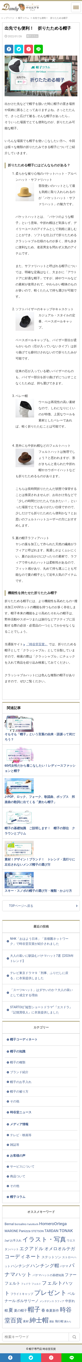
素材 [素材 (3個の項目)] (26, 1321)
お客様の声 (17, 1155)
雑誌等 (14, 1144)
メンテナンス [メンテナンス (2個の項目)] (47, 1301)
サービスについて (22, 1166)
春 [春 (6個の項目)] (43, 1310)
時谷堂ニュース (20, 1112)
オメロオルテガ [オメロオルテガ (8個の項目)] (59, 1248)
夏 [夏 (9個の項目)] (11, 1310)
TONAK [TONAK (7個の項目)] (66, 1230)
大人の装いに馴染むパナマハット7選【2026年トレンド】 (42, 958)
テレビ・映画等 (20, 1135)
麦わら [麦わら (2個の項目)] (67, 1321)
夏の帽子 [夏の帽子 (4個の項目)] (20, 1311)
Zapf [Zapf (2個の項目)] (7, 1240)
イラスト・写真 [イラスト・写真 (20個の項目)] (44, 1239)
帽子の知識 (17, 1051)
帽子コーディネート (24, 1039)
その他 (14, 1101)
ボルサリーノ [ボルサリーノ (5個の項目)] (27, 1301)
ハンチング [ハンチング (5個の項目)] (20, 1266)
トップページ (7, 18)
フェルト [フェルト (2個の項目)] (36, 1283)
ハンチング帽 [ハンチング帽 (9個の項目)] (44, 1265)
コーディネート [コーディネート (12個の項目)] (23, 1256)
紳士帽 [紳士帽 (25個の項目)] (39, 1320)
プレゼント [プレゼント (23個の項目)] (50, 1292)
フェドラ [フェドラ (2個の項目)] (26, 1283)
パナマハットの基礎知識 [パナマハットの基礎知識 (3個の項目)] (48, 1275)
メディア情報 (19, 1124)
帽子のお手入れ (20, 1082)
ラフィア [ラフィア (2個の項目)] (59, 1301)
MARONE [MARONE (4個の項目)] (11, 1231)
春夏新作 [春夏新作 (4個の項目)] (52, 1311)
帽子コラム (23, 18)
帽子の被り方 (19, 1091)
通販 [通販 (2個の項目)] (51, 1321)
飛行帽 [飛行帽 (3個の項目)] (59, 1321)
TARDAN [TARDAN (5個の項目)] (51, 1231)
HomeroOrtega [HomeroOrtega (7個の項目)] (53, 1223)
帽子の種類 (17, 1062)
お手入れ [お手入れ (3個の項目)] (15, 1240)
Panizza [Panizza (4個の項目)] (25, 1231)
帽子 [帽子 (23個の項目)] (34, 1309)
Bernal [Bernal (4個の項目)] (9, 1224)
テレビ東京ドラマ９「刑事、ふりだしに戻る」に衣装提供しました (39, 975)
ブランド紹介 (19, 1072)
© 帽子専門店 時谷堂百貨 (41, 1348)
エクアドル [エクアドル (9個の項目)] (31, 1248)
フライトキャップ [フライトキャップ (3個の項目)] (21, 1294)
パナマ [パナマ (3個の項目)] (64, 1266)
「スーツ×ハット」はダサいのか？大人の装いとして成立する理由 (41, 992)
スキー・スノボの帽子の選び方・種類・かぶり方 (38, 890)
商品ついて (17, 1176)
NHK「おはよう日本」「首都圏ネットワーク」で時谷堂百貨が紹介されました (39, 941)
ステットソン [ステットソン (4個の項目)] (51, 1257)
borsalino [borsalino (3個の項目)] (20, 1224)
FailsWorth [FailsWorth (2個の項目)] (32, 1224)
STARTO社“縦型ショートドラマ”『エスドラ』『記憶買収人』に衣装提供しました (41, 1009)
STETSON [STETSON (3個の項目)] (37, 1231)
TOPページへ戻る (21, 905)
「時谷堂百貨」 (37, 644)
